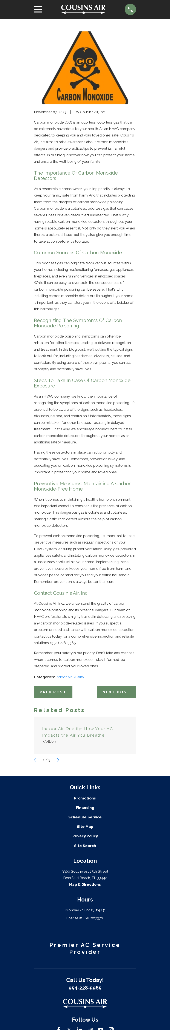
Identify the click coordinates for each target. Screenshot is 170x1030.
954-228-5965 (85, 988)
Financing (85, 807)
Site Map (85, 826)
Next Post (116, 692)
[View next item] (56, 759)
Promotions (85, 798)
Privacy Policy (85, 836)
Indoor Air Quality (70, 677)
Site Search (85, 846)
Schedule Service (85, 817)
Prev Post (53, 692)
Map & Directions (85, 884)
